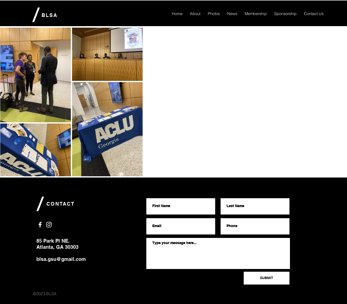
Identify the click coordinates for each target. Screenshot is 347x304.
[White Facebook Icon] (40, 224)
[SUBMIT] (266, 278)
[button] (313, 13)
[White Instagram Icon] (49, 224)
